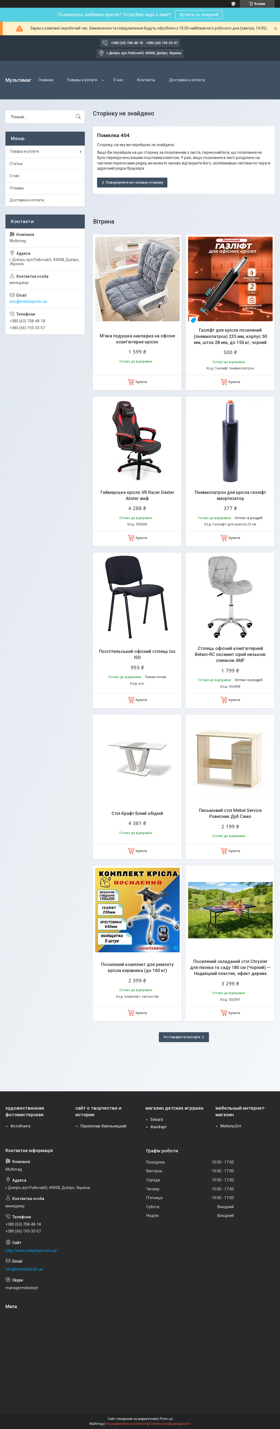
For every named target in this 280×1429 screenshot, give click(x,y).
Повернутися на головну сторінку (134, 182)
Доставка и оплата (187, 80)
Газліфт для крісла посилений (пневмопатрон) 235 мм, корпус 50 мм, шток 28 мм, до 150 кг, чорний (230, 336)
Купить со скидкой (199, 14)
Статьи (16, 163)
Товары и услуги (82, 80)
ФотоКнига (20, 1126)
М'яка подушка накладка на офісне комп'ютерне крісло (137, 339)
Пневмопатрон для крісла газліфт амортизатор (230, 495)
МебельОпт (230, 1126)
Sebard (156, 1119)
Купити (141, 382)
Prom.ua (166, 1419)
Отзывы (17, 188)
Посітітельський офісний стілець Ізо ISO (137, 654)
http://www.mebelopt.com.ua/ (31, 1250)
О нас (118, 80)
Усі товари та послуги (181, 1037)
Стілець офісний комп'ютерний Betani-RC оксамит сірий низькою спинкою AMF (230, 654)
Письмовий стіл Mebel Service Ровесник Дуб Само (230, 813)
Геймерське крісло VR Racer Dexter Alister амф (137, 495)
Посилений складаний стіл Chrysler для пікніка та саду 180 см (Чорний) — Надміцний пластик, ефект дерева (230, 967)
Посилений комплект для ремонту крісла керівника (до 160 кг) (137, 967)
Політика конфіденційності (170, 1424)
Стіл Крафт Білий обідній (137, 813)
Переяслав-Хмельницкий (103, 1126)
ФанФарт (158, 1127)
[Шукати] (78, 116)
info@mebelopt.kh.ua (28, 301)
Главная (45, 80)
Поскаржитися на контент (126, 1424)
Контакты (146, 80)
